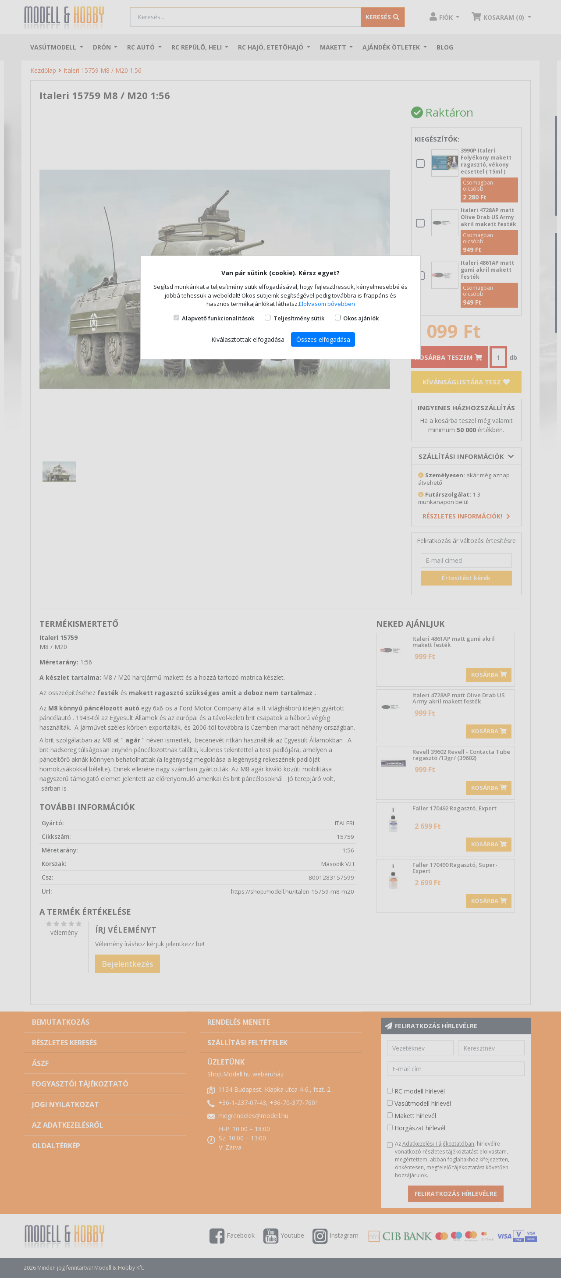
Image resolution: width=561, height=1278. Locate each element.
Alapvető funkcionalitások (218, 318)
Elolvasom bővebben (327, 304)
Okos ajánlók (361, 318)
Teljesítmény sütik (298, 318)
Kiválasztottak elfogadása (247, 339)
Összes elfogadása (323, 339)
